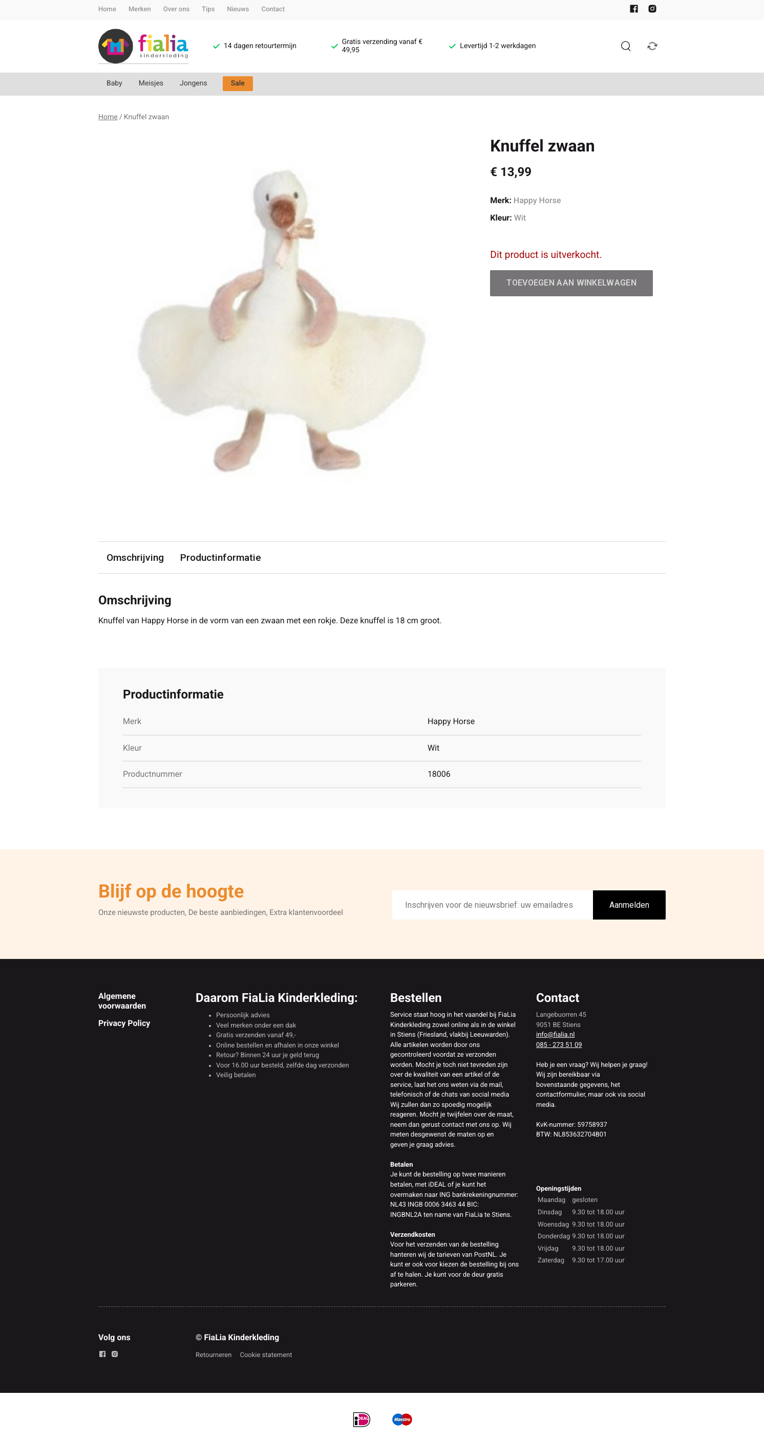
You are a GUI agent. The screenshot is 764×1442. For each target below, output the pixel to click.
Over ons (176, 9)
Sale (238, 83)
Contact (273, 9)
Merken (140, 9)
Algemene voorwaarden (122, 1000)
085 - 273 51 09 (559, 1045)
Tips (208, 9)
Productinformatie (220, 557)
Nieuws (238, 9)
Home (107, 9)
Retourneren (213, 1355)
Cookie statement (266, 1355)
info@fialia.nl (555, 1035)
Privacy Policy (124, 1023)
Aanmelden (629, 905)
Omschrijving (135, 557)
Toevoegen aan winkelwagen (571, 283)
